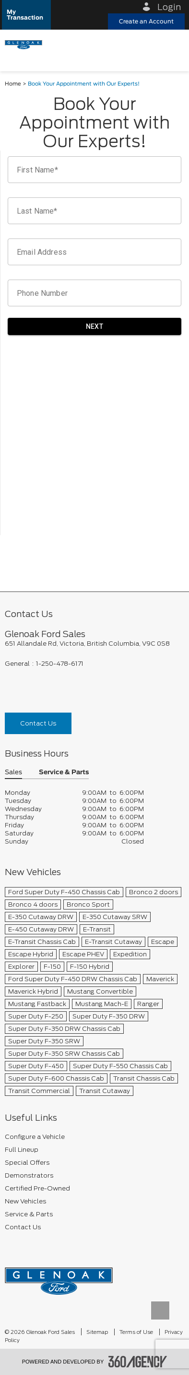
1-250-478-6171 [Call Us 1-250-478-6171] (59, 663)
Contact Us (38, 723)
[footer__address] (94, 643)
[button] (26, 15)
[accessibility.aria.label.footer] (137, 1361)
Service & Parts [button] (64, 772)
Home (13, 84)
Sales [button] (13, 772)
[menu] (172, 44)
